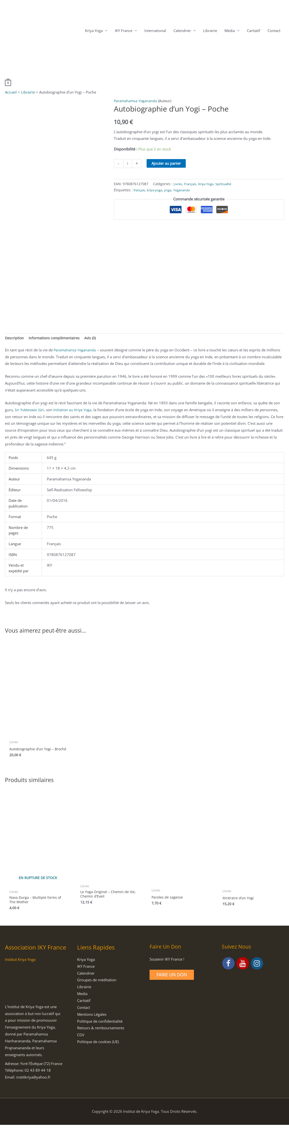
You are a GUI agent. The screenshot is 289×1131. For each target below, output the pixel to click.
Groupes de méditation (96, 986)
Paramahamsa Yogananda (136, 101)
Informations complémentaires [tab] (55, 338)
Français (192, 184)
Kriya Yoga (94, 31)
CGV (80, 1041)
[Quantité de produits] (128, 164)
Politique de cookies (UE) (98, 1047)
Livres (178, 184)
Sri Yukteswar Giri (30, 411)
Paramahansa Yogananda (75, 351)
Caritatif (253, 31)
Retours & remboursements (100, 1034)
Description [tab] (14, 338)
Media (229, 31)
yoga (171, 190)
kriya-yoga (157, 190)
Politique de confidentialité (99, 1027)
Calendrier (182, 31)
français (140, 190)
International (155, 31)
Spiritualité (229, 184)
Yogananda (186, 190)
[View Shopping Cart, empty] (8, 83)
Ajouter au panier (167, 164)
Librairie (210, 31)
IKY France (123, 31)
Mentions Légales (91, 1020)
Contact (274, 31)
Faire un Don (171, 981)
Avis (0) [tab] (92, 338)
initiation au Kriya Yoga (73, 411)
